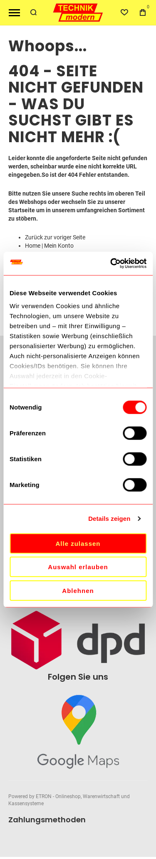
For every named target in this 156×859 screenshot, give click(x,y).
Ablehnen (78, 590)
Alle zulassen (77, 543)
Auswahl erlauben (78, 566)
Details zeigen (109, 518)
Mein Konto (59, 245)
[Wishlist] (124, 12)
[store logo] (78, 12)
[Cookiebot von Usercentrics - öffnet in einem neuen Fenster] (111, 263)
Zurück (34, 237)
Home (32, 245)
